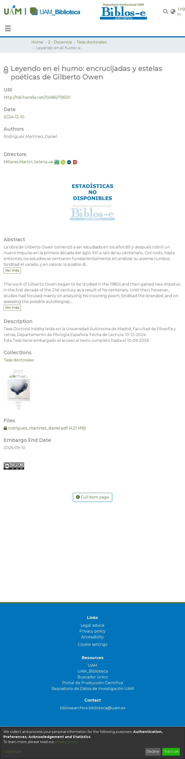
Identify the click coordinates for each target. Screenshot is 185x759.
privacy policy (66, 742)
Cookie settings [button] (92, 644)
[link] (19, 360)
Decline (152, 751)
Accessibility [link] (92, 637)
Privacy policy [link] (92, 631)
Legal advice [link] (92, 625)
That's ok (171, 751)
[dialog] (92, 743)
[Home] (49, 11)
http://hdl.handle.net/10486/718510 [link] (37, 97)
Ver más (12, 270)
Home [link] (37, 42)
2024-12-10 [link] (14, 117)
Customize (12, 751)
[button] (166, 11)
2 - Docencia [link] (60, 42)
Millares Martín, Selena (25, 162)
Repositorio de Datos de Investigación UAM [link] (92, 688)
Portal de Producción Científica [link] (92, 683)
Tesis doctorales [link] (91, 42)
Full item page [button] (92, 497)
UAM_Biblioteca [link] (92, 671)
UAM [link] (92, 665)
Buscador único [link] (92, 677)
